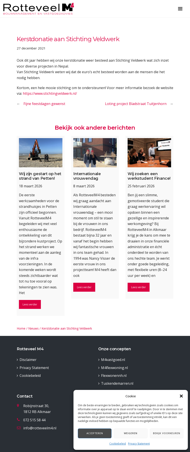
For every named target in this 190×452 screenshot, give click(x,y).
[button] (181, 396)
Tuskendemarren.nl (117, 383)
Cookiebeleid (117, 443)
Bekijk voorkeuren (166, 433)
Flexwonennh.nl (114, 375)
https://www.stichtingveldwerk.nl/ (50, 93)
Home (21, 328)
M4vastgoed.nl (113, 359)
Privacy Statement (139, 443)
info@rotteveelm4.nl (39, 428)
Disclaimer (28, 359)
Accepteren (95, 433)
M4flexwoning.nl (114, 367)
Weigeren (130, 433)
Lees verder (30, 304)
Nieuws (33, 328)
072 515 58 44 (34, 420)
